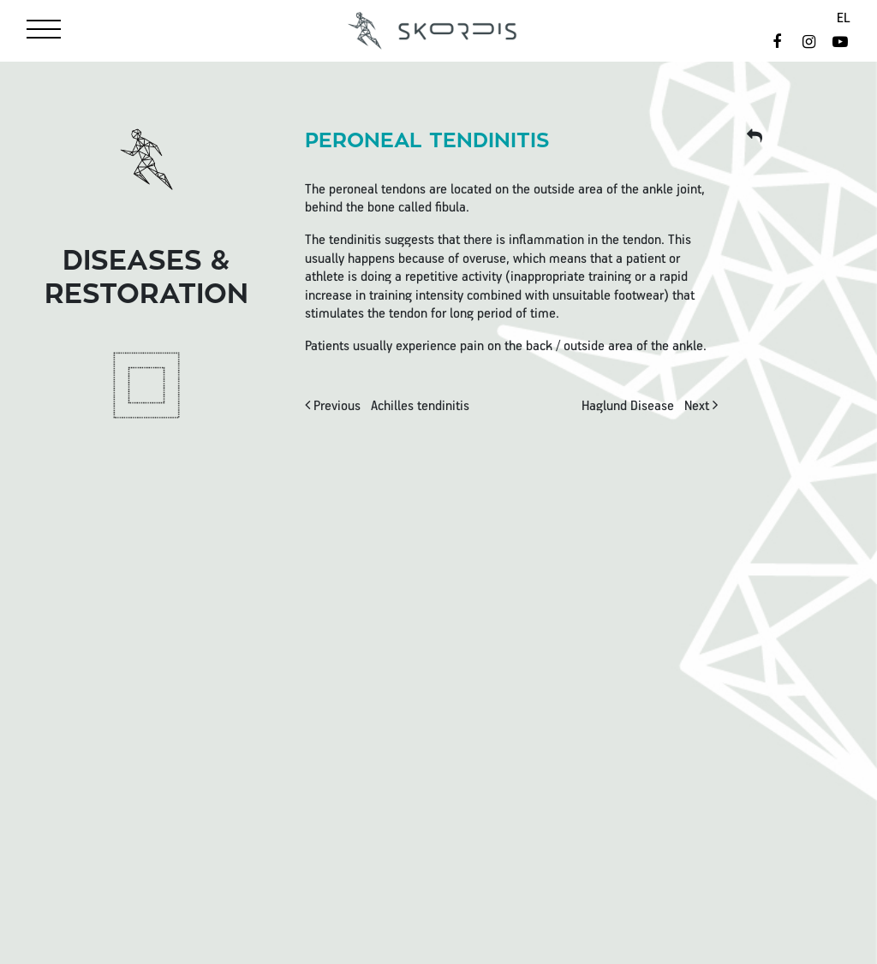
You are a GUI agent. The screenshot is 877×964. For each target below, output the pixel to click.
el (843, 18)
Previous (387, 406)
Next (650, 406)
